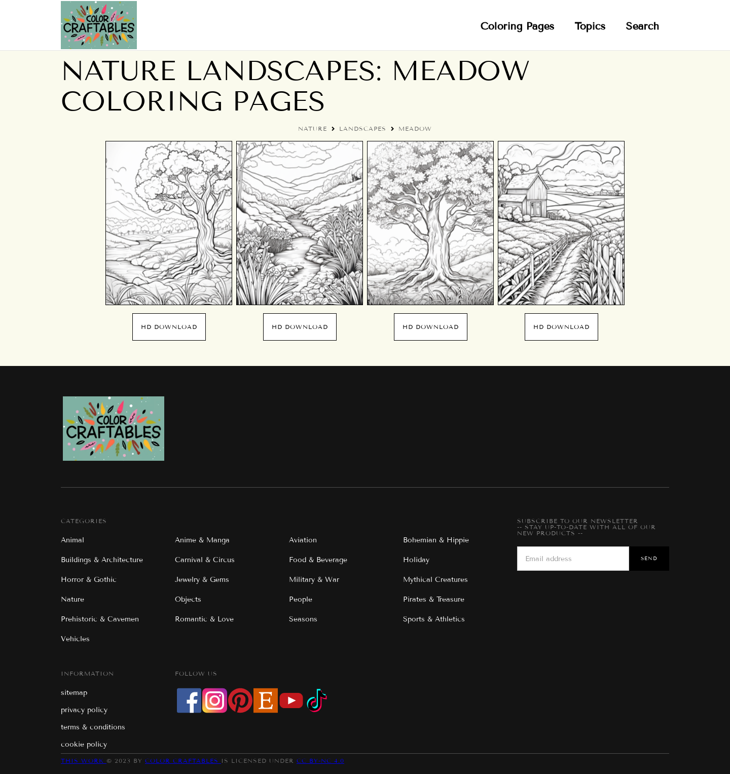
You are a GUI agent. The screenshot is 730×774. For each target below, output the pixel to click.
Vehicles (75, 639)
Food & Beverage (318, 560)
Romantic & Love (204, 619)
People (300, 599)
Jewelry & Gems (202, 579)
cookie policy (84, 744)
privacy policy (84, 710)
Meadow (415, 128)
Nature (312, 128)
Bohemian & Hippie (436, 540)
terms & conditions (93, 727)
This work (83, 760)
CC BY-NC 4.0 (320, 760)
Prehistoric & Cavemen (100, 619)
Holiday (416, 560)
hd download (169, 326)
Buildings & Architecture (102, 560)
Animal (72, 540)
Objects (188, 599)
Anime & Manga (202, 540)
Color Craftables (183, 760)
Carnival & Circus (205, 560)
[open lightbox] (168, 223)
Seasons (303, 619)
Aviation (303, 540)
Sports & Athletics (434, 619)
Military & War (314, 579)
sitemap (74, 692)
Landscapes (362, 128)
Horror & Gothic (89, 579)
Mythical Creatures (435, 579)
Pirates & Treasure (433, 599)
